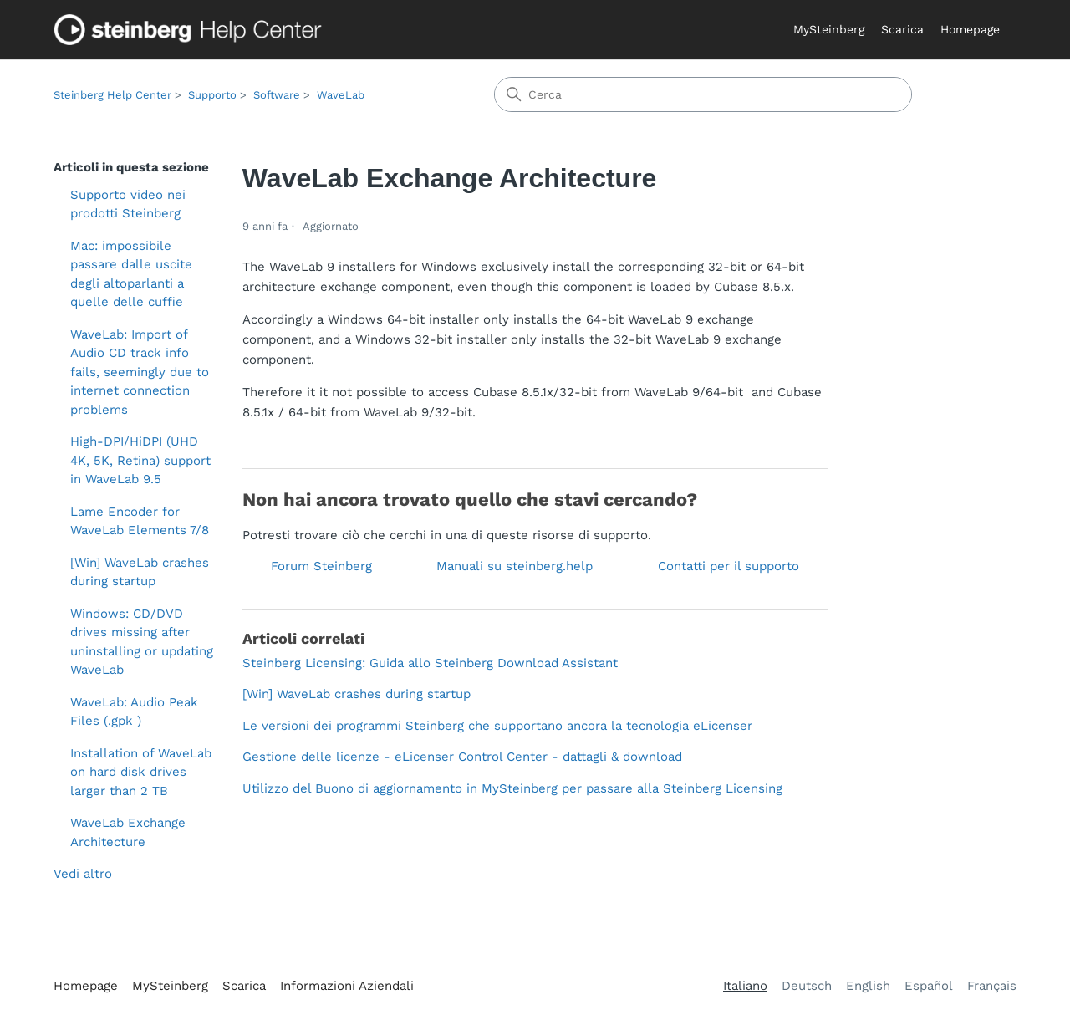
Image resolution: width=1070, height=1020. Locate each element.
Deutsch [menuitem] (807, 985)
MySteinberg (828, 29)
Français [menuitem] (991, 985)
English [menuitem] (868, 985)
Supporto (212, 95)
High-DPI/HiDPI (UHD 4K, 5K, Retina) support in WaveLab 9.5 (140, 460)
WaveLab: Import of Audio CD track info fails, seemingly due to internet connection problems (139, 372)
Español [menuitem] (928, 985)
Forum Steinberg (321, 566)
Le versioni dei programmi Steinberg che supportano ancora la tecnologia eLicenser (497, 725)
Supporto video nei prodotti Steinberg (128, 204)
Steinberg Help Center (112, 95)
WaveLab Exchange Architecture (128, 832)
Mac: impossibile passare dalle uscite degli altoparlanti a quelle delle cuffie (131, 274)
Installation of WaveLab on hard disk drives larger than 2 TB (140, 772)
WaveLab (340, 95)
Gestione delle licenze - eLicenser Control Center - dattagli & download (462, 756)
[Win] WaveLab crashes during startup (139, 572)
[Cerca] (703, 94)
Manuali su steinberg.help (514, 566)
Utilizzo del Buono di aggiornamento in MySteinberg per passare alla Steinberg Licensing (512, 788)
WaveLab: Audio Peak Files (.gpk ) (134, 712)
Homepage (970, 29)
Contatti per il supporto (728, 566)
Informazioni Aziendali (347, 985)
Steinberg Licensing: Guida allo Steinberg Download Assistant (430, 663)
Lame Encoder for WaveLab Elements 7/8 (139, 521)
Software (276, 95)
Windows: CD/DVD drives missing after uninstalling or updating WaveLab (141, 642)
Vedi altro (83, 873)
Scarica (902, 29)
